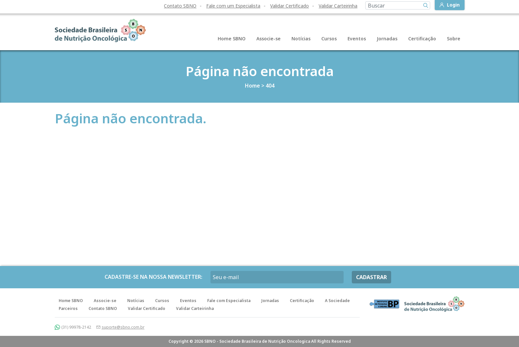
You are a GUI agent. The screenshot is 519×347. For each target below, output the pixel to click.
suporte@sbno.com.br (123, 327)
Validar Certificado (289, 6)
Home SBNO (232, 38)
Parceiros (68, 308)
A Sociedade (337, 300)
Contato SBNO (180, 6)
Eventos (357, 38)
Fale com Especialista (228, 300)
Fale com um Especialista (233, 6)
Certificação (422, 38)
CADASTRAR (371, 277)
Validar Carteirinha (338, 6)
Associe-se (268, 38)
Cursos (329, 38)
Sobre (453, 38)
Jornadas (387, 38)
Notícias (300, 38)
